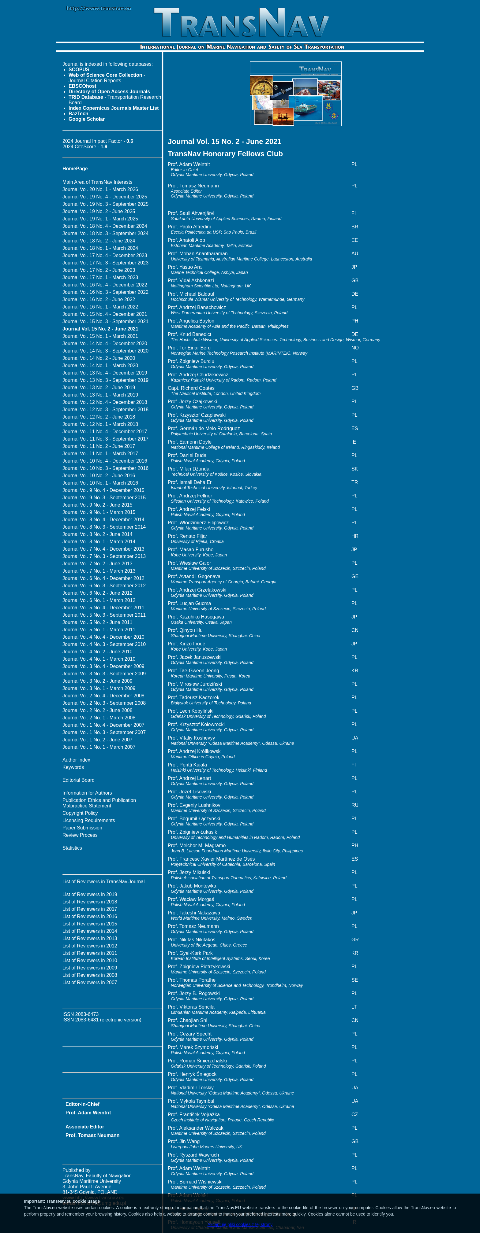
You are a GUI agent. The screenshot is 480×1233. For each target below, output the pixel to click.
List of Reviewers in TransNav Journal (103, 881)
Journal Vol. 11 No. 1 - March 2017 (100, 453)
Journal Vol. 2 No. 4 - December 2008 (103, 695)
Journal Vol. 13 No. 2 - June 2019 (98, 387)
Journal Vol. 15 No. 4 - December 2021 (104, 314)
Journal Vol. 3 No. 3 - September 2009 (104, 673)
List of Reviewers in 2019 (89, 894)
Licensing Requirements (88, 820)
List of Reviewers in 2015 (89, 923)
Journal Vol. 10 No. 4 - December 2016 (104, 460)
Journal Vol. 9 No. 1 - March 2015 (98, 512)
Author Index (76, 759)
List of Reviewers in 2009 (89, 967)
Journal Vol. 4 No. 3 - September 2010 (104, 644)
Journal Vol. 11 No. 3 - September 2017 (105, 438)
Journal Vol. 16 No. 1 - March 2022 (100, 306)
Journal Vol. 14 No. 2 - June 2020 (98, 358)
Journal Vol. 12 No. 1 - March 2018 (100, 424)
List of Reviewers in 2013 (89, 938)
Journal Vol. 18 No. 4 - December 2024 (104, 226)
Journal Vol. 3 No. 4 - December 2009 (103, 666)
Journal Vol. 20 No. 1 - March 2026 (100, 189)
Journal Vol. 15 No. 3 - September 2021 (105, 321)
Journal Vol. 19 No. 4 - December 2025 (104, 196)
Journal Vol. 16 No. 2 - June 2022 (98, 299)
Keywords (73, 767)
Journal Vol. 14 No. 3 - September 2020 (105, 350)
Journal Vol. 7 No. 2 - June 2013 (97, 563)
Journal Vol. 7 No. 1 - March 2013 (98, 571)
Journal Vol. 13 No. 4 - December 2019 (104, 372)
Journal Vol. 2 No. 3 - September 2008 (104, 703)
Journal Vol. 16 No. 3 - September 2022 (105, 292)
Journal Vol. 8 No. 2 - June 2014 (97, 534)
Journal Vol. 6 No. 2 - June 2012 (97, 593)
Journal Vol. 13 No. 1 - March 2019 (100, 394)
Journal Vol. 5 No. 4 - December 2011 (103, 607)
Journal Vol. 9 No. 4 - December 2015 (103, 490)
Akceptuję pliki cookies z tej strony (240, 1224)
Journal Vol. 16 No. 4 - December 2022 (104, 284)
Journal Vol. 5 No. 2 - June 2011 (97, 622)
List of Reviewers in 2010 (89, 960)
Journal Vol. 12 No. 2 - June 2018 (98, 416)
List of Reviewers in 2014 (89, 931)
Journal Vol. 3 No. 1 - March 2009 (98, 688)
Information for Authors (87, 793)
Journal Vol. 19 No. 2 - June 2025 (98, 211)
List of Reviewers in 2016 (89, 916)
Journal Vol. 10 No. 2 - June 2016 (98, 475)
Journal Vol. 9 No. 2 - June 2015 (97, 505)
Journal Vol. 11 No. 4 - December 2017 (104, 431)
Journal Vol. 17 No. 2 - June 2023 (98, 270)
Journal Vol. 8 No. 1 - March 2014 (98, 541)
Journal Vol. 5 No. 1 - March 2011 (98, 629)
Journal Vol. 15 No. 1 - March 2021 (100, 336)
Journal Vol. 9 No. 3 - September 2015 (104, 497)
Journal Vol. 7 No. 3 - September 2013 (104, 556)
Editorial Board (78, 780)
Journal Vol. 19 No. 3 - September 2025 (105, 204)
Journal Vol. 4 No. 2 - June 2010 (97, 651)
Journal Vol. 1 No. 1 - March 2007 (98, 747)
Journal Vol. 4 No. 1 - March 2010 (98, 659)
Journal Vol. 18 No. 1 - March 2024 (100, 248)
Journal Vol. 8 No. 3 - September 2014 (104, 527)
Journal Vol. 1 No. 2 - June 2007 (97, 739)
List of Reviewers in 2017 (89, 909)
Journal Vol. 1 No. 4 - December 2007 (103, 725)
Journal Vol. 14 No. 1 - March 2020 (100, 365)
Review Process (80, 835)
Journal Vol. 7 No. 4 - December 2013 (103, 549)
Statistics (72, 848)
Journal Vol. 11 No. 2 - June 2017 (98, 446)
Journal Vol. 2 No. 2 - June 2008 (97, 710)
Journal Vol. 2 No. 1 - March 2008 (98, 717)
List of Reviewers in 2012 (89, 945)
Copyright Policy (80, 813)
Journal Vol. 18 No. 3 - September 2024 (105, 233)
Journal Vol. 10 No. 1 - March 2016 (100, 482)
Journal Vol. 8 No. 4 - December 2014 (103, 519)
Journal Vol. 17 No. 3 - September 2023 (105, 262)
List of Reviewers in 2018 (89, 901)
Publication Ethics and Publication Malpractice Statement (99, 803)
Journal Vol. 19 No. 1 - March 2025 (100, 218)
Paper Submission (82, 827)
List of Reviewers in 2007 (89, 982)
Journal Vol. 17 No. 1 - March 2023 (100, 277)
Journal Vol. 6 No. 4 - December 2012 (103, 578)
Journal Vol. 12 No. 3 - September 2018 (105, 409)
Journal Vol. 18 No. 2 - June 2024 (98, 240)
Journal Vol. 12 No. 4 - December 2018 (104, 402)
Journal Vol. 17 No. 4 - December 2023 (104, 255)
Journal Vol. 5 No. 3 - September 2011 (104, 615)
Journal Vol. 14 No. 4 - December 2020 (104, 343)
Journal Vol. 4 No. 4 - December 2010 (103, 637)
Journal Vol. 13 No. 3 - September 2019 (105, 380)
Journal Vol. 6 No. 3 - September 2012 (104, 585)
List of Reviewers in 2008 (89, 975)
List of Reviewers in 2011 (89, 953)
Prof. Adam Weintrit (88, 1112)
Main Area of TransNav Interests (97, 182)
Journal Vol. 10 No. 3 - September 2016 (105, 468)
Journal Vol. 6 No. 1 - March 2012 (98, 600)
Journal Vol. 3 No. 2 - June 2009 (97, 681)
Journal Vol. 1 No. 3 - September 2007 (104, 732)
